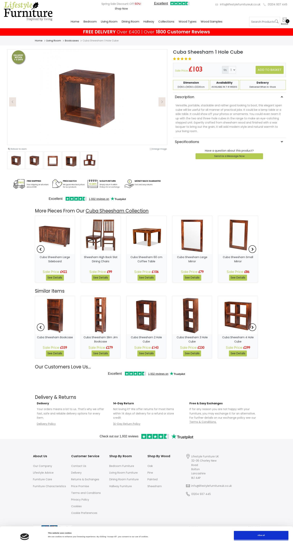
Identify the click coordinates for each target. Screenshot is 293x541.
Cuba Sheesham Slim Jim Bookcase (101, 339)
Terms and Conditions (86, 493)
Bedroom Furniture (121, 466)
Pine (150, 473)
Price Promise (80, 486)
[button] (12, 102)
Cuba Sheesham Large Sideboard (55, 259)
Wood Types (187, 21)
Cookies (76, 506)
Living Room (109, 21)
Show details (53, 530)
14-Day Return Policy (126, 424)
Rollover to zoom (17, 149)
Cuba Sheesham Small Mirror (238, 259)
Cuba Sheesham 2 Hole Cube (146, 339)
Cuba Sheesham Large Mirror (192, 259)
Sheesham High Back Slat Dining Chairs (101, 259)
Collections (166, 21)
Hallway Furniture (120, 486)
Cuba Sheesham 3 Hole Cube (192, 339)
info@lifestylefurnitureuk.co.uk (240, 4)
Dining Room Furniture (124, 479)
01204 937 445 (277, 4)
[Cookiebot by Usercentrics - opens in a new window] (24, 534)
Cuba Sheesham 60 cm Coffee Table (146, 259)
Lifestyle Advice (43, 473)
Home (75, 21)
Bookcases (72, 40)
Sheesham (154, 486)
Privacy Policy (80, 499)
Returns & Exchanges (85, 479)
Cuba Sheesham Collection (117, 211)
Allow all (261, 522)
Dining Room (130, 21)
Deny (261, 532)
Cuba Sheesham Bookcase (55, 337)
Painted (152, 479)
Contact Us (78, 466)
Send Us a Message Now (229, 156)
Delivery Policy (46, 424)
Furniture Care (42, 479)
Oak (150, 466)
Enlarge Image (158, 149)
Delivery (76, 473)
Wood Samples (211, 21)
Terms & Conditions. (203, 422)
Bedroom (90, 21)
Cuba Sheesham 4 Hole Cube (238, 339)
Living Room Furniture (123, 473)
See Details (54, 277)
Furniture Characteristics (49, 486)
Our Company (42, 466)
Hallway (148, 21)
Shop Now (121, 8)
